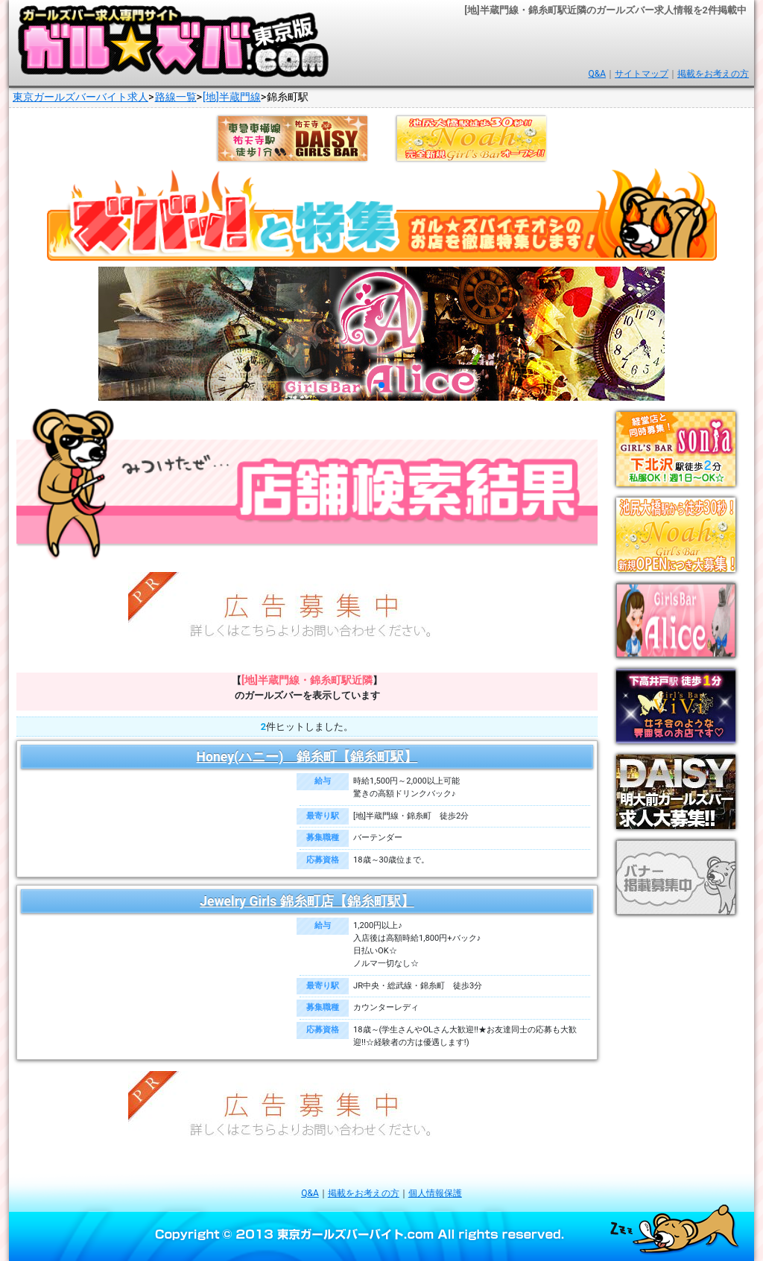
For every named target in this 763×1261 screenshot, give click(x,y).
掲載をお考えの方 (713, 74)
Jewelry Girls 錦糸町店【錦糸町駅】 (307, 901)
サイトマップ (641, 74)
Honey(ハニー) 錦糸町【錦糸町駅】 (307, 756)
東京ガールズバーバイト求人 (80, 97)
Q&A (597, 74)
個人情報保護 (435, 1193)
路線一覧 (176, 97)
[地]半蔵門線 (232, 97)
